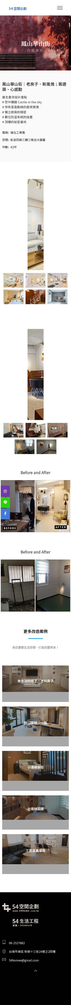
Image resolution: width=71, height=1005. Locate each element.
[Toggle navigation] (60, 7)
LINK (35, 728)
